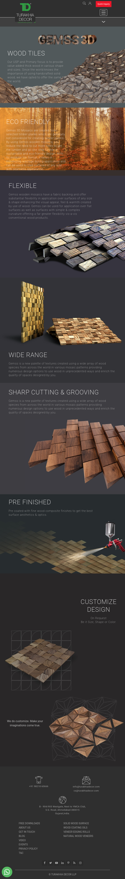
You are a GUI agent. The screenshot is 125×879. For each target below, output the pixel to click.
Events (23, 844)
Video (22, 840)
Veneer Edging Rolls (76, 831)
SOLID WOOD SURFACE (76, 823)
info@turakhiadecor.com (86, 786)
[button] (90, 3)
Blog (22, 836)
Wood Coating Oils (75, 827)
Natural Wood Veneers (78, 836)
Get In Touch (27, 831)
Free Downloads (29, 823)
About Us (24, 827)
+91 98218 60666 (38, 786)
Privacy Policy (28, 848)
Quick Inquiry (104, 4)
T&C (21, 853)
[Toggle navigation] (103, 12)
